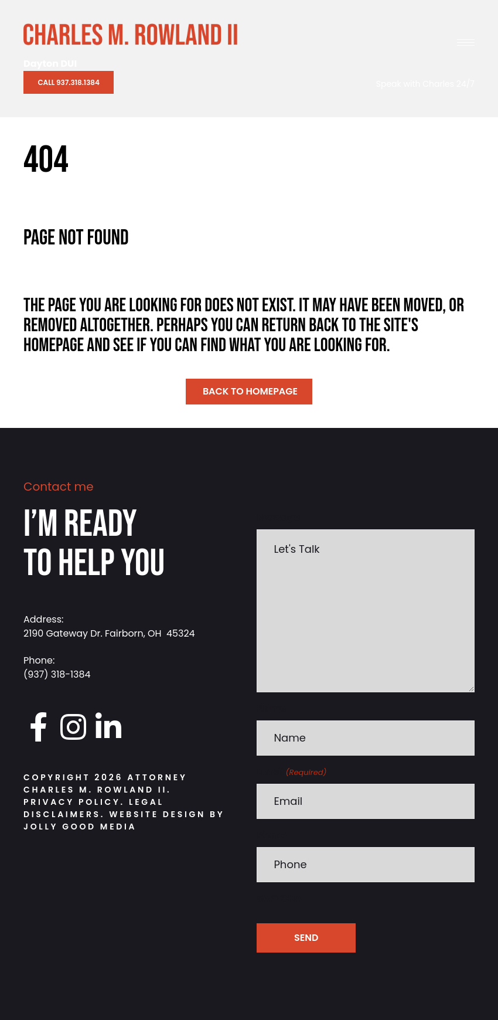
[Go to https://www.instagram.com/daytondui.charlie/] (73, 727)
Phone (272, 835)
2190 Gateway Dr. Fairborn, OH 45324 (109, 633)
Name (271, 708)
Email (291, 771)
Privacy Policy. (74, 802)
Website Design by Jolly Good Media (123, 820)
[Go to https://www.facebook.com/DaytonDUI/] (38, 727)
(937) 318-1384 (57, 674)
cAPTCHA (279, 898)
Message (278, 517)
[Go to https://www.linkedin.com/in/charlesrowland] (108, 727)
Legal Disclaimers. (93, 808)
